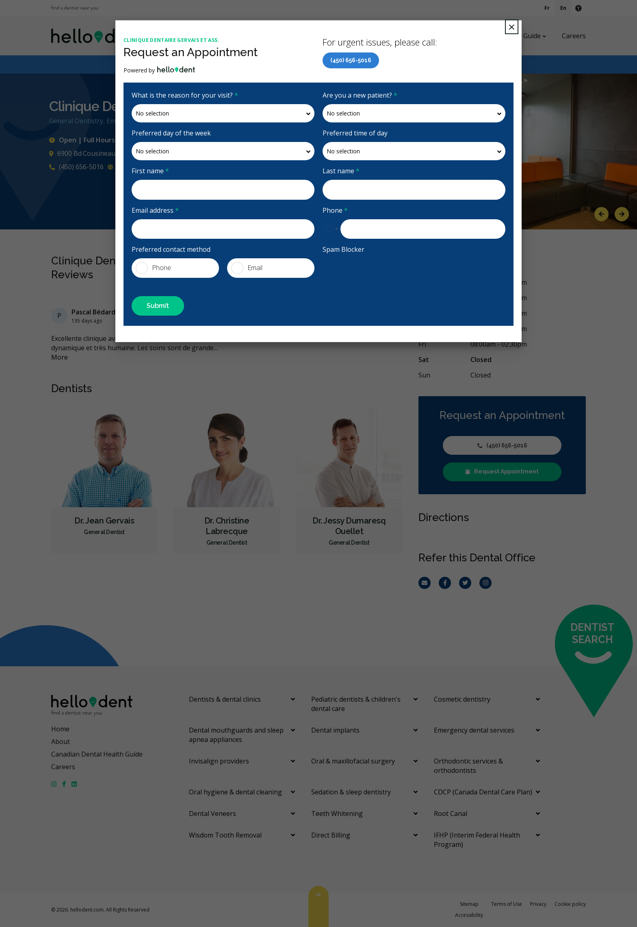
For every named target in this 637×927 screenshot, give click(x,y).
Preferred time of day (355, 133)
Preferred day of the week (171, 133)
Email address (155, 210)
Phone (335, 210)
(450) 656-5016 (350, 60)
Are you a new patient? (360, 95)
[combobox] (331, 229)
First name (150, 170)
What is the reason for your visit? (185, 95)
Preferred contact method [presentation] (171, 249)
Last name (341, 170)
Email (246, 268)
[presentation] (384, 274)
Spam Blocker (343, 249)
